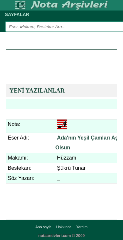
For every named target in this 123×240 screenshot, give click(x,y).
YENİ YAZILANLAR (37, 90)
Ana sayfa (43, 227)
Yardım (82, 227)
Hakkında (63, 227)
